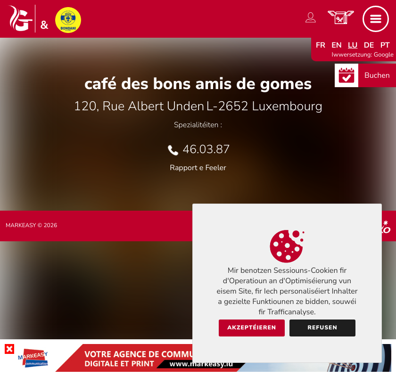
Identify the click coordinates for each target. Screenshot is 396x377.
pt (385, 45)
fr (320, 45)
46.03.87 (206, 149)
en (336, 45)
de (369, 45)
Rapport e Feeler (198, 168)
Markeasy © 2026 (31, 225)
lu (352, 45)
